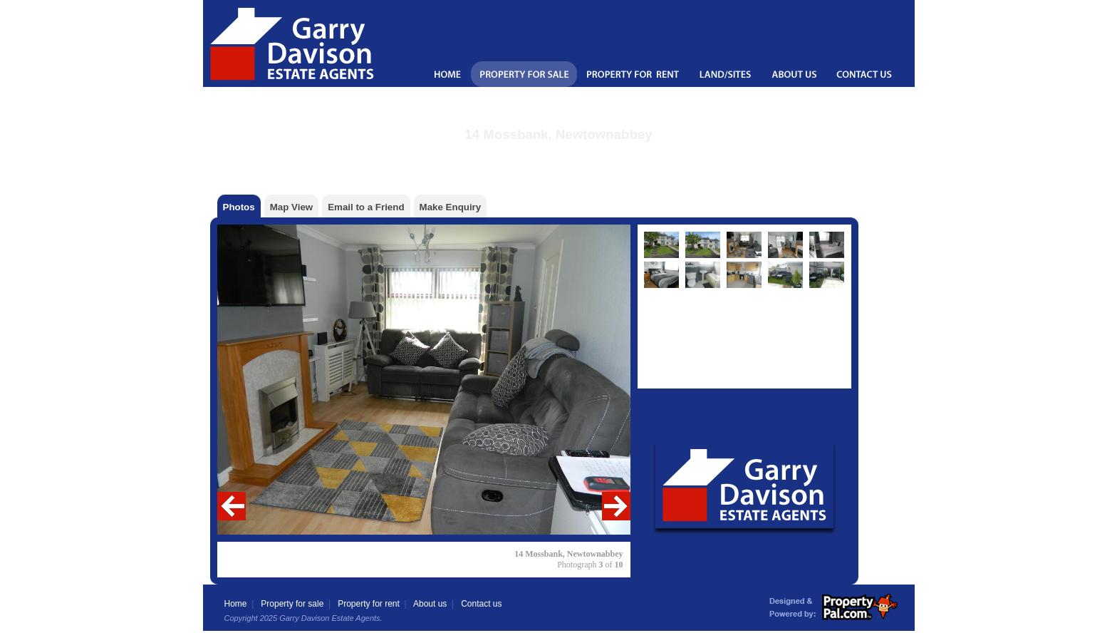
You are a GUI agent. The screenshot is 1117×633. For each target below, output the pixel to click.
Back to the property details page (559, 152)
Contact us (481, 604)
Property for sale (292, 604)
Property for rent (369, 604)
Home (235, 604)
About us (430, 604)
